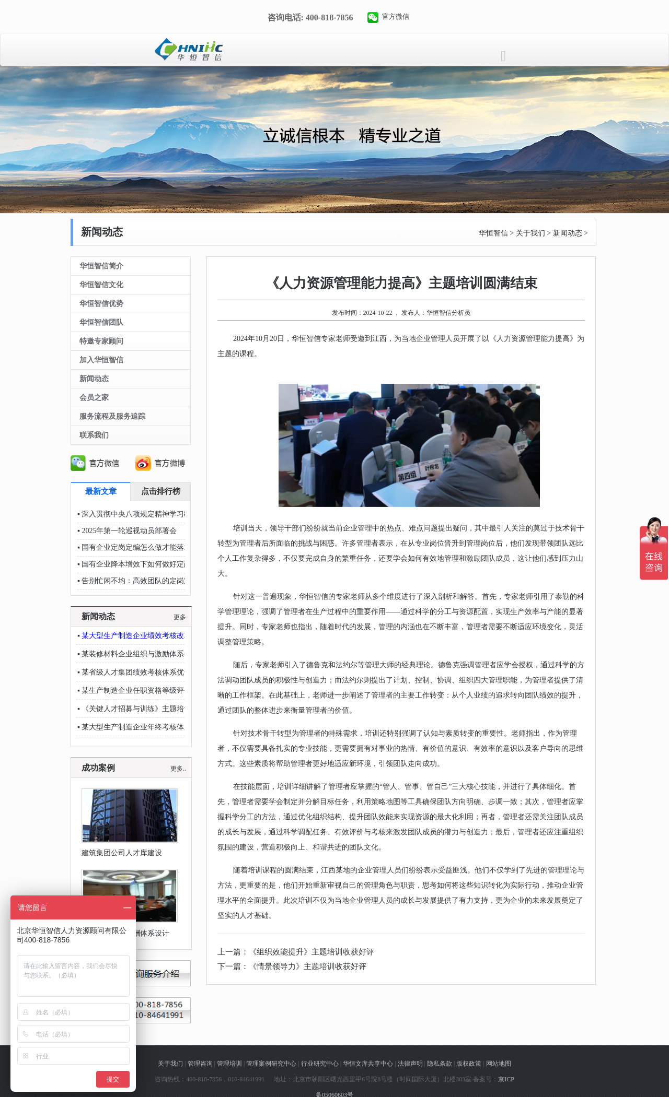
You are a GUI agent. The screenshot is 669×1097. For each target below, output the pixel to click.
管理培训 (229, 1063)
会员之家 (94, 398)
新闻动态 (567, 233)
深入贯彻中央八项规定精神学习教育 (140, 514)
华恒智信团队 (101, 322)
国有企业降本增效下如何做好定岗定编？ (147, 564)
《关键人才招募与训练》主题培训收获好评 (151, 709)
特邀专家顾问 (101, 341)
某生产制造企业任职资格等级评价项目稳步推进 (158, 690)
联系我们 (94, 435)
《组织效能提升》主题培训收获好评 (311, 952)
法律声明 (410, 1063)
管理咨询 (200, 1063)
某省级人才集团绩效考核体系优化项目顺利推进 (158, 672)
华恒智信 (493, 233)
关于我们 (530, 233)
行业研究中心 (320, 1063)
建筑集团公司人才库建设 (122, 853)
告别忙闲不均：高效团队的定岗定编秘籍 (147, 581)
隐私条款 (439, 1063)
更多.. (178, 768)
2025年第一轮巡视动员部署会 (129, 531)
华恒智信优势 (101, 304)
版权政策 (468, 1063)
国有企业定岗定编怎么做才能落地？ (140, 547)
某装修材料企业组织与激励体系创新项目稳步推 (158, 654)
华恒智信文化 (101, 285)
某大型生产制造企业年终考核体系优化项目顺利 (158, 727)
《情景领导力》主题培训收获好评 (307, 966)
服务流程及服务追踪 (112, 416)
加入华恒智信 (101, 360)
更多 (180, 617)
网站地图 (498, 1063)
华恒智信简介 (101, 266)
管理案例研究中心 (271, 1063)
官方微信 (395, 16)
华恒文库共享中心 (368, 1063)
